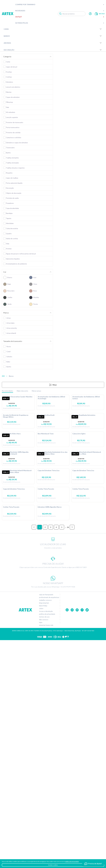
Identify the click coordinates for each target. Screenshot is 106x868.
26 (68, 755)
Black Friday (43, 834)
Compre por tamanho (59, 4)
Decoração (53, 49)
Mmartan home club (46, 853)
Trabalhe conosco (45, 828)
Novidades (59, 10)
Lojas (40, 850)
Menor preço (36, 391)
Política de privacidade (47, 842)
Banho (53, 36)
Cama (53, 29)
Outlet (59, 17)
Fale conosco (43, 847)
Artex (7, 13)
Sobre (41, 836)
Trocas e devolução (46, 839)
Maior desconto (22, 391)
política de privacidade (72, 861)
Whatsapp (67, 837)
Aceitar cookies (53, 865)
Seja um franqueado (46, 822)
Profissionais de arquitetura (49, 825)
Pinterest (77, 837)
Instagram (72, 837)
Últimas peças (59, 23)
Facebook (82, 837)
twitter (87, 837)
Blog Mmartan (44, 831)
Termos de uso (44, 845)
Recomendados (7, 391)
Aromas (53, 42)
